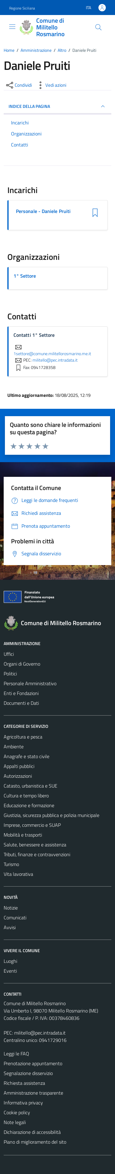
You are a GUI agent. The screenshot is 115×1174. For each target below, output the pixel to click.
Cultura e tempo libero (26, 795)
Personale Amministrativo (30, 683)
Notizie (11, 907)
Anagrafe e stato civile (26, 756)
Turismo (11, 864)
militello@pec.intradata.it (40, 1032)
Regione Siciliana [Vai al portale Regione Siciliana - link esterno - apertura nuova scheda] (22, 8)
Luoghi (10, 961)
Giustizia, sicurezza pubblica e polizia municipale (51, 815)
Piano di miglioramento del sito (35, 1142)
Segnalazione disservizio (28, 1073)
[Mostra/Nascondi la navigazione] (12, 26)
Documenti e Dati (21, 703)
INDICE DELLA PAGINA (57, 106)
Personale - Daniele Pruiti (43, 211)
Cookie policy (17, 1112)
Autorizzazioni (18, 776)
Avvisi (10, 927)
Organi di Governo (22, 663)
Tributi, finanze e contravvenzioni (37, 854)
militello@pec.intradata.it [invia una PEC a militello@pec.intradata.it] (55, 360)
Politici (10, 673)
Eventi (10, 971)
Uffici (9, 654)
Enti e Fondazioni (21, 693)
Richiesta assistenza (24, 1083)
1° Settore (24, 275)
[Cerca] (98, 27)
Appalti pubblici (19, 766)
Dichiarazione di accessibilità (32, 1132)
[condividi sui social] (18, 85)
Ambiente (14, 746)
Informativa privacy (23, 1102)
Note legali (15, 1122)
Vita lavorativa (18, 874)
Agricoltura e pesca (23, 736)
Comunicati (15, 917)
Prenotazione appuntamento (33, 1063)
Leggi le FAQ (16, 1053)
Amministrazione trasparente (33, 1092)
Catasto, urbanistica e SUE (30, 785)
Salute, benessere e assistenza (35, 844)
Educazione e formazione (29, 805)
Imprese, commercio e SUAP (32, 825)
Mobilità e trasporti (23, 834)
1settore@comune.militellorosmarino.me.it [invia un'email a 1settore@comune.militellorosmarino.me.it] (52, 350)
